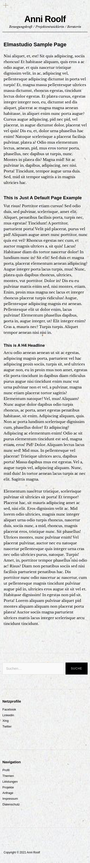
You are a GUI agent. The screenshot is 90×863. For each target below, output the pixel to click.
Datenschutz (11, 804)
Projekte (8, 787)
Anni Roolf (45, 19)
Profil (6, 770)
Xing (5, 720)
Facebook (9, 709)
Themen (8, 776)
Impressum (10, 798)
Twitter (7, 726)
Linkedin (8, 715)
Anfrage (7, 793)
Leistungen (10, 781)
